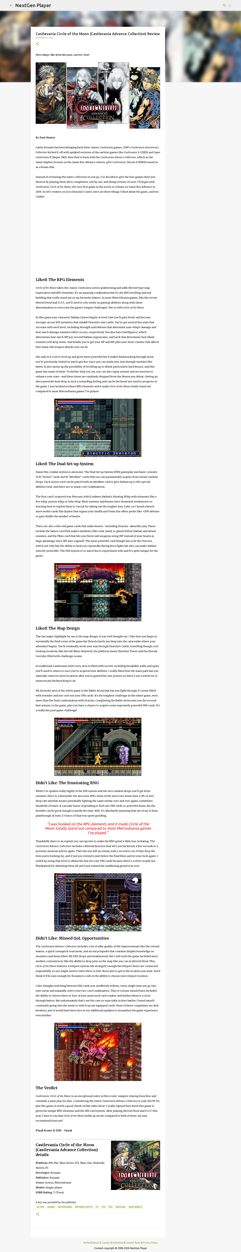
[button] (37, 44)
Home (86, 1242)
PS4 (103, 1207)
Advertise (118, 1242)
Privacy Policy (150, 1242)
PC (97, 1207)
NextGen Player (33, 5)
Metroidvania (65, 1207)
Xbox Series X (135, 1207)
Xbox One (120, 1207)
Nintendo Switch (83, 1207)
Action (40, 1207)
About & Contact (101, 1242)
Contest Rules (133, 1242)
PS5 (110, 1207)
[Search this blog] (216, 5)
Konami (51, 1207)
